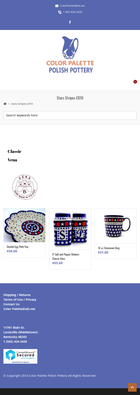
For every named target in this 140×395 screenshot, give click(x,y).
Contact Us (11, 304)
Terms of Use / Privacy (19, 299)
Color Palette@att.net (19, 309)
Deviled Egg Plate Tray (17, 246)
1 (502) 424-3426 (15, 341)
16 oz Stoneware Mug (109, 248)
